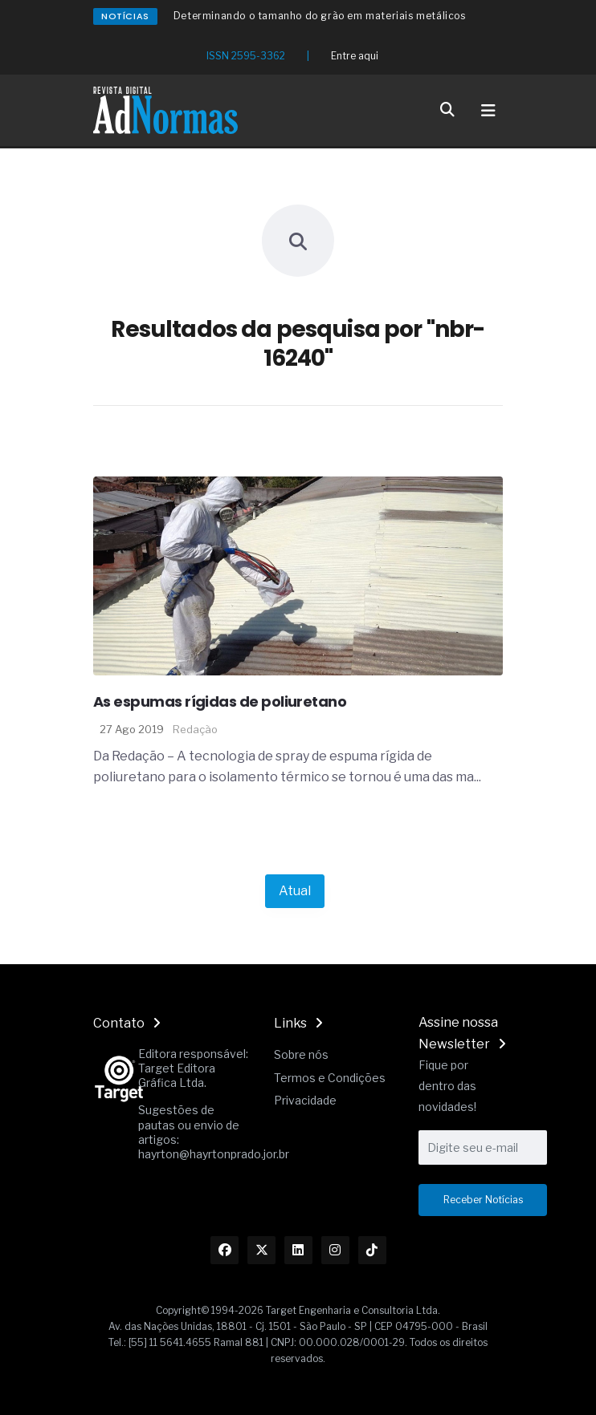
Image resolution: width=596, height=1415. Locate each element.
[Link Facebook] (224, 1250)
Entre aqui (354, 56)
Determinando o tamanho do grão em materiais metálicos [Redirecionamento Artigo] (319, 16)
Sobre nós (301, 1054)
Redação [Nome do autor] (195, 729)
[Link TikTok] (372, 1250)
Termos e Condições (330, 1078)
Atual (295, 890)
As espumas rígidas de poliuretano (219, 701)
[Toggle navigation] (488, 110)
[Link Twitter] (261, 1250)
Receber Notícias (483, 1200)
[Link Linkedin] (298, 1250)
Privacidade (305, 1100)
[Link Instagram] (335, 1250)
